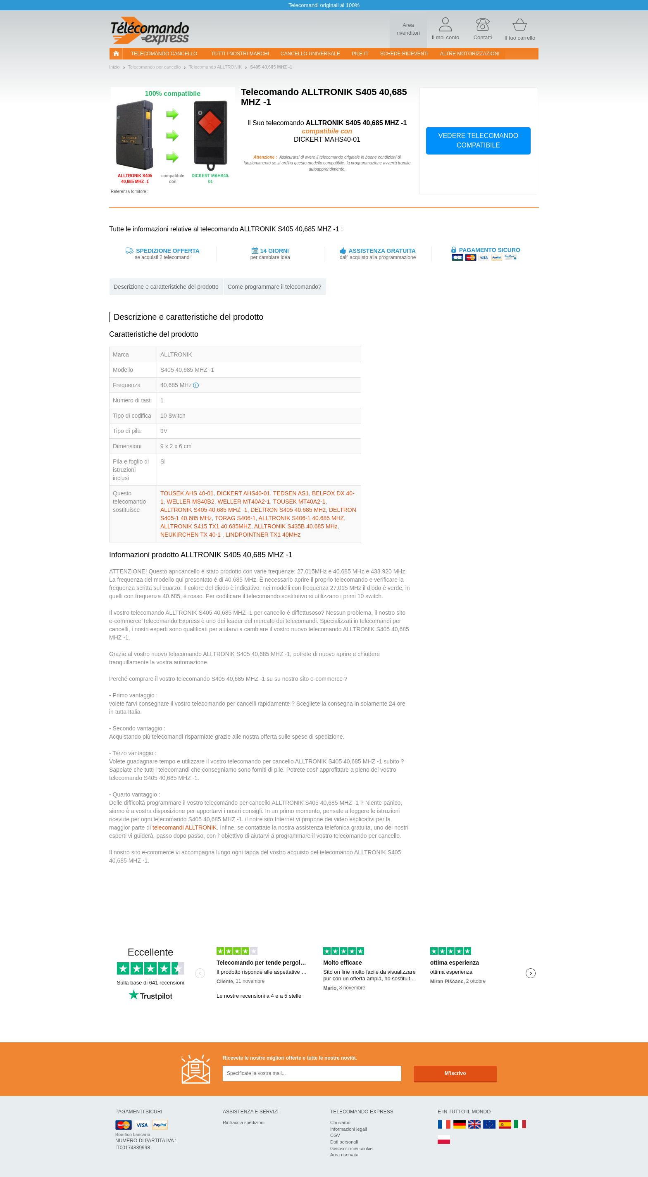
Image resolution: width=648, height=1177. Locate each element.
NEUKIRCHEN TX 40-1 (191, 534)
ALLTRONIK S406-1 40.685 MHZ (301, 518)
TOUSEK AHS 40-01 (187, 493)
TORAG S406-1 (235, 518)
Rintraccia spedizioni (243, 1122)
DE (459, 1125)
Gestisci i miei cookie (351, 1148)
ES (505, 1125)
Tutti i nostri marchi (240, 54)
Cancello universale (310, 54)
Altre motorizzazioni (470, 54)
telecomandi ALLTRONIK (184, 827)
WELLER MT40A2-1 (244, 501)
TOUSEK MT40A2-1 (299, 501)
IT (520, 1125)
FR (444, 1125)
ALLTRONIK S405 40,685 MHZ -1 (204, 509)
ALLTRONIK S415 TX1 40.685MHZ (205, 526)
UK (474, 1125)
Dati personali (344, 1141)
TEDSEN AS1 (291, 493)
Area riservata (344, 1154)
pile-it (360, 54)
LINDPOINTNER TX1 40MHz (263, 534)
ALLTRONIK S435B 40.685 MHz (296, 526)
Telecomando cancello (164, 54)
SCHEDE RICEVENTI (404, 54)
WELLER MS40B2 (190, 501)
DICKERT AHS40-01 (243, 493)
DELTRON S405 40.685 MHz (288, 509)
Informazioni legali (348, 1129)
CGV (335, 1135)
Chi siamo (340, 1122)
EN (489, 1125)
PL (444, 1140)
